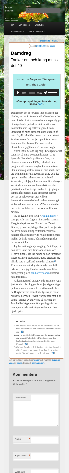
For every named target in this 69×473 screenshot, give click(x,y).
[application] (36, 92)
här (40, 104)
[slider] (32, 93)
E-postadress (22, 455)
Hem (12, 25)
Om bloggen (24, 25)
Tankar (36, 360)
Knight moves (49, 215)
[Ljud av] (45, 92)
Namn (22, 439)
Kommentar (20, 397)
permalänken (38, 363)
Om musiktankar (17, 31)
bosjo (52, 46)
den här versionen (40, 272)
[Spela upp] (18, 92)
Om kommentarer (37, 31)
